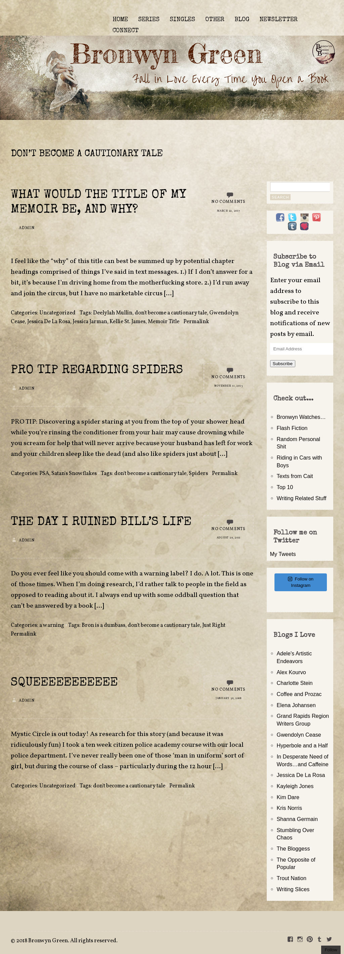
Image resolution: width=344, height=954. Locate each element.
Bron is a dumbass (103, 625)
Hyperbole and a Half (302, 745)
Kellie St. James (127, 322)
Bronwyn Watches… (301, 417)
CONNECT (126, 31)
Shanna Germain (297, 819)
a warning (51, 625)
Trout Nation (291, 878)
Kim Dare (288, 797)
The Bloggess (293, 848)
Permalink (196, 322)
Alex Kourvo (291, 672)
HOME (120, 20)
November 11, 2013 (228, 386)
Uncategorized (57, 313)
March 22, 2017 (228, 211)
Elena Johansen (296, 705)
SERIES (149, 20)
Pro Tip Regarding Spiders (97, 370)
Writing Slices (293, 889)
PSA (44, 473)
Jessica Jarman (90, 322)
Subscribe (283, 363)
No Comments (228, 202)
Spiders (198, 473)
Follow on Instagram (300, 582)
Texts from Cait (295, 476)
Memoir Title (163, 322)
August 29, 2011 (229, 537)
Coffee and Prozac (299, 694)
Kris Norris (289, 808)
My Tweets (283, 554)
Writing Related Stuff (302, 498)
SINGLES (182, 20)
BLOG (241, 20)
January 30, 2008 (229, 698)
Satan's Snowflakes (74, 473)
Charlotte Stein (295, 683)
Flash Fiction (292, 428)
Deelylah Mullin (112, 313)
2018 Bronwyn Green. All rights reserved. (67, 941)
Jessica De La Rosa (48, 322)
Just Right (213, 625)
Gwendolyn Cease (299, 735)
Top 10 (285, 487)
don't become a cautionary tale (171, 313)
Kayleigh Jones (295, 786)
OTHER (214, 20)
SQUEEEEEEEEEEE (64, 683)
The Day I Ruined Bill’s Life (101, 522)
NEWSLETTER (278, 20)
